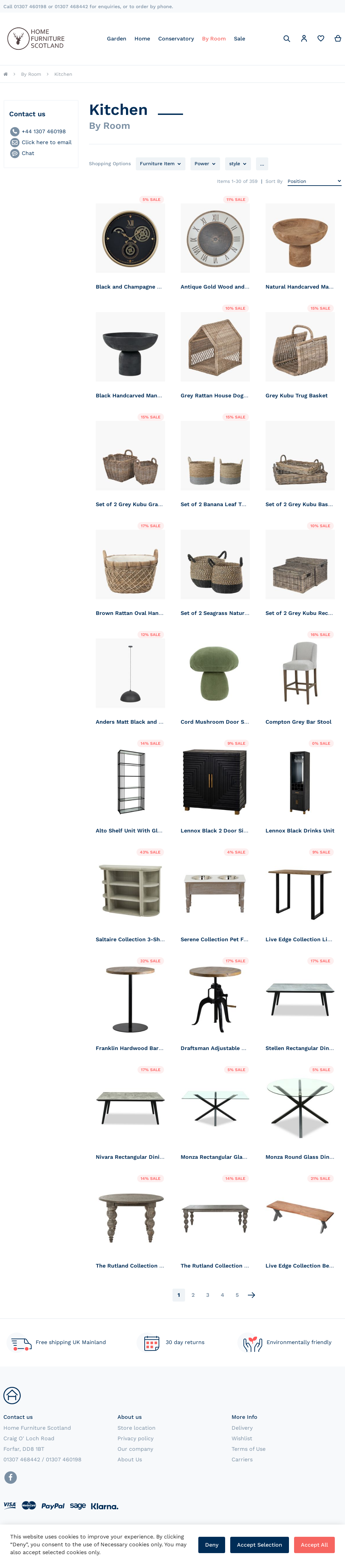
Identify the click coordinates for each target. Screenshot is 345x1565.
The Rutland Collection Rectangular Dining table (246, 1265)
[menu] (176, 39)
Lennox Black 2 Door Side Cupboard (229, 830)
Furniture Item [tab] (157, 163)
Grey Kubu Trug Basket (297, 395)
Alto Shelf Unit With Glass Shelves (142, 830)
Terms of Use (249, 1449)
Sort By (274, 181)
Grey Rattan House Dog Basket (222, 395)
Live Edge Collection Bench (302, 1265)
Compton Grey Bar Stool (298, 722)
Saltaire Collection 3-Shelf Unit (138, 939)
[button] (304, 39)
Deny (211, 1545)
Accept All (314, 1545)
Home (5, 74)
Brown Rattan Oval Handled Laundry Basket (155, 613)
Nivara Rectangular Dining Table (139, 1157)
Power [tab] (202, 163)
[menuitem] (116, 39)
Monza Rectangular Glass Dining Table (232, 1157)
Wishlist (242, 1438)
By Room (31, 74)
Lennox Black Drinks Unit (300, 830)
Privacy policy (135, 1438)
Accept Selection (259, 1545)
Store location (136, 1428)
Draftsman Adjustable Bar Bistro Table (233, 1048)
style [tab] (234, 163)
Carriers (242, 1459)
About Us (129, 1459)
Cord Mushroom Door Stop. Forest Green (236, 722)
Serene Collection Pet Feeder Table (227, 939)
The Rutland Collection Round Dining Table (154, 1265)
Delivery (242, 1428)
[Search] (287, 38)
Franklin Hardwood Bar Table (135, 1048)
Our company (135, 1449)
